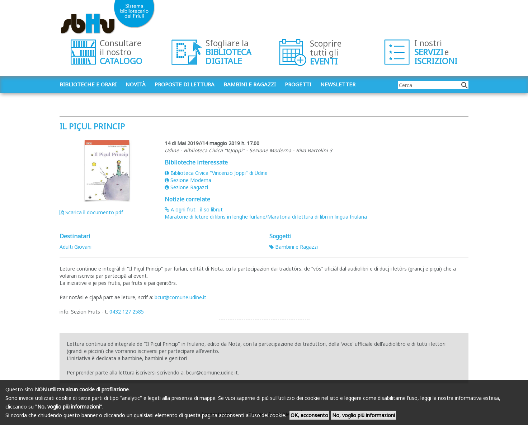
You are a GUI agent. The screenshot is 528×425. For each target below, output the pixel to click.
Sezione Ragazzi (186, 187)
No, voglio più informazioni (363, 415)
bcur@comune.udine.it (180, 297)
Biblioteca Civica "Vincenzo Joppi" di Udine (216, 172)
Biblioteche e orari (88, 84)
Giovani (82, 246)
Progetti (298, 84)
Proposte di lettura (184, 84)
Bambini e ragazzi (249, 84)
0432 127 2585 (126, 311)
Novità (136, 84)
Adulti (66, 246)
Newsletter (337, 84)
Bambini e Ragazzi (293, 246)
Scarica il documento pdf (91, 212)
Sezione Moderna (188, 180)
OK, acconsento (309, 415)
